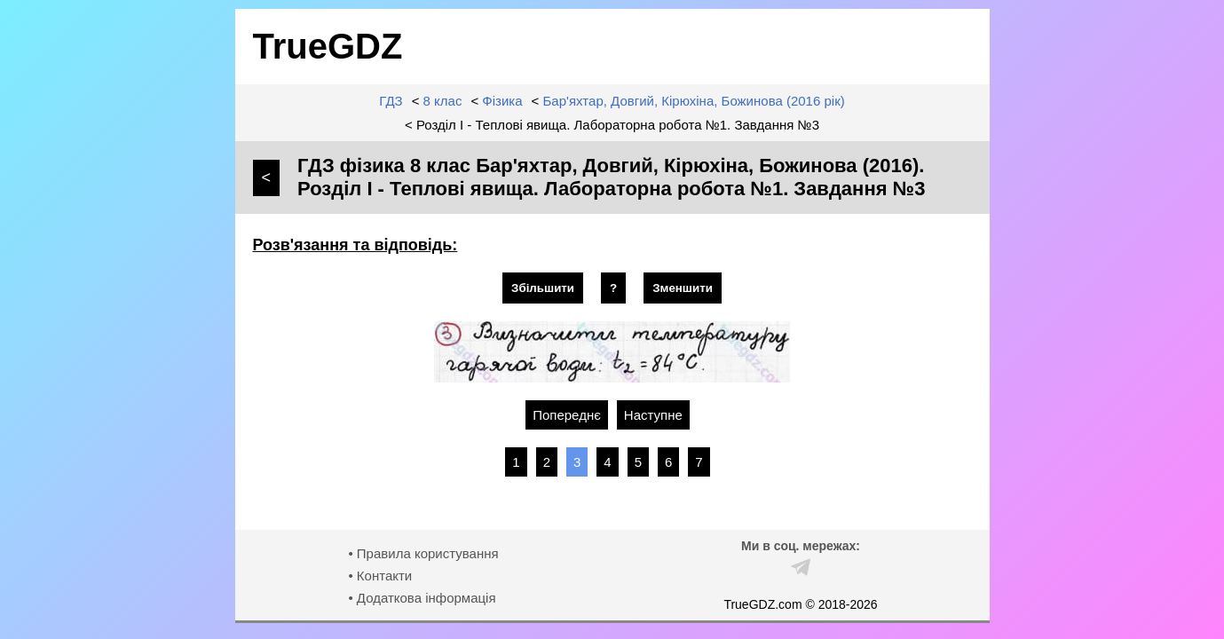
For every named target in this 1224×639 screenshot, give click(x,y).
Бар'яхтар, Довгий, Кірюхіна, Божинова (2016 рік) (694, 100)
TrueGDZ (328, 46)
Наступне (653, 414)
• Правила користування (423, 553)
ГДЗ (390, 100)
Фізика (502, 100)
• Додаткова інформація (421, 597)
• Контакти (380, 575)
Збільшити (542, 288)
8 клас (442, 100)
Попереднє (567, 414)
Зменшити (682, 288)
